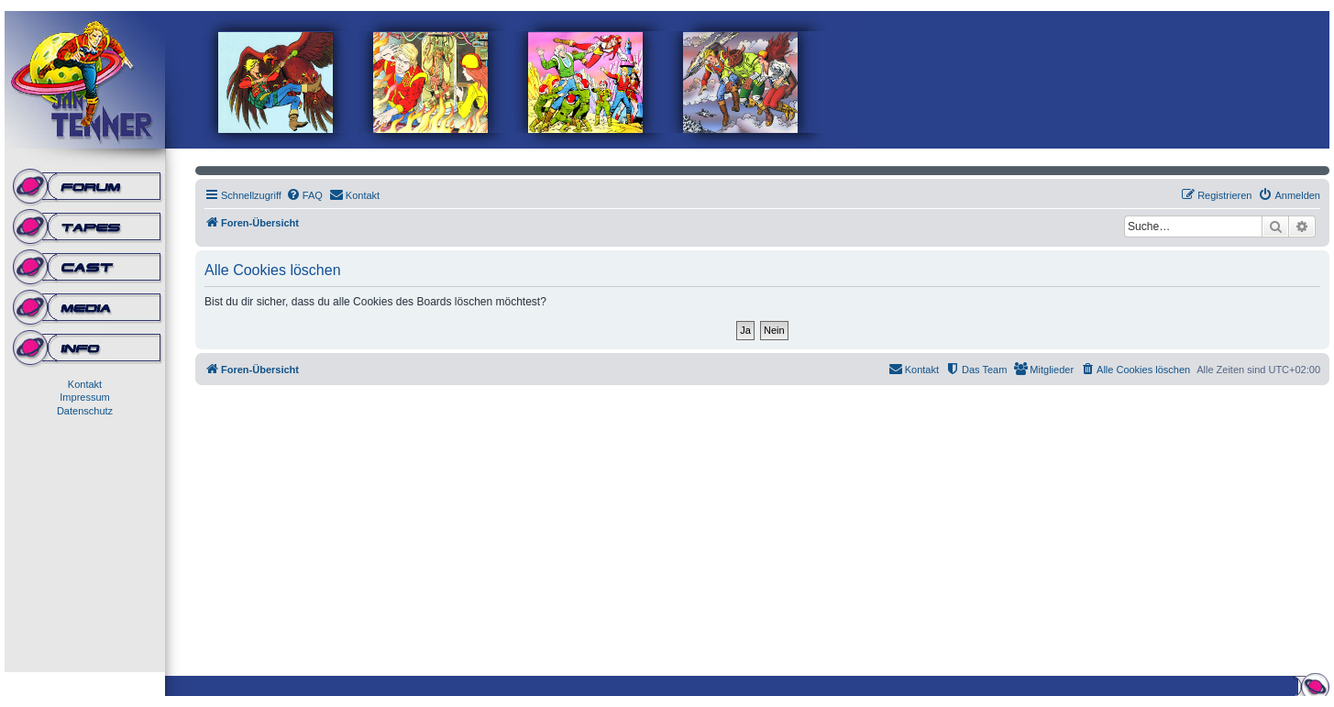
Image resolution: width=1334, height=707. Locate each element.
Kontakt (85, 384)
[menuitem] (304, 195)
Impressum (84, 397)
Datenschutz (85, 410)
